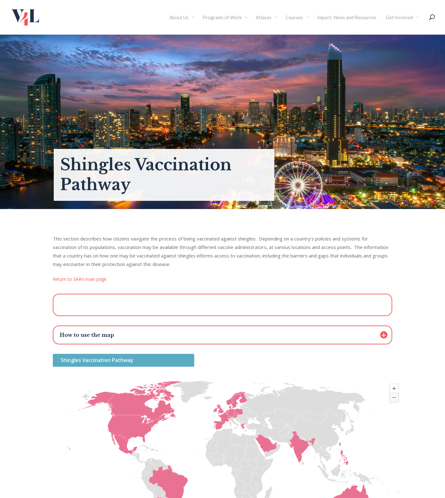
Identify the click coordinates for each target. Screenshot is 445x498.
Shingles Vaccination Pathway (97, 360)
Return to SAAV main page (80, 279)
